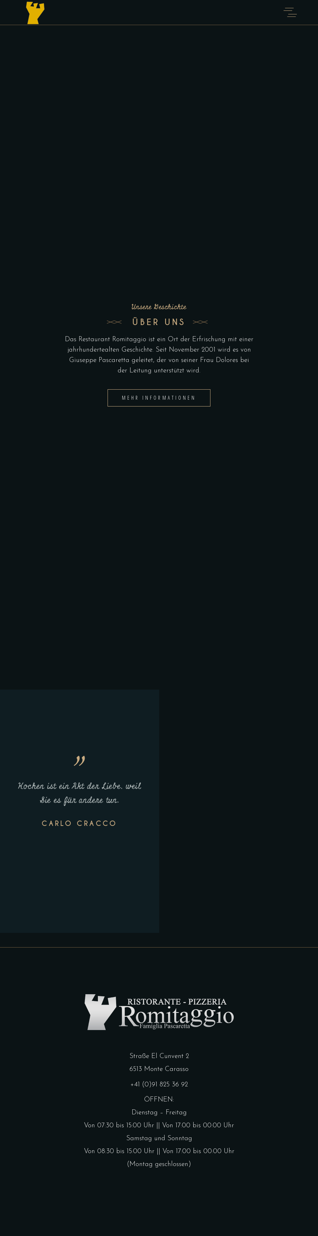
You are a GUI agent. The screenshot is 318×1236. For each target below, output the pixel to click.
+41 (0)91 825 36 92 (159, 1084)
